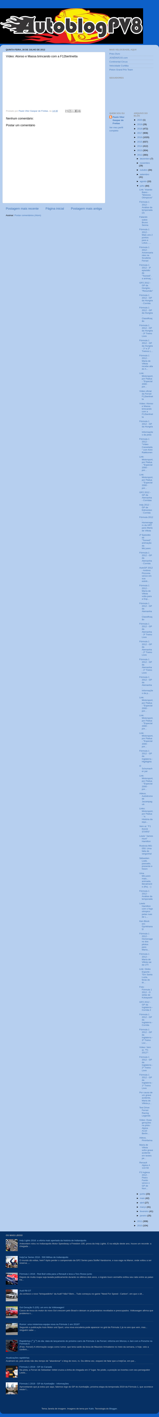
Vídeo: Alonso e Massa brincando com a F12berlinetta (146, 410)
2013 (140, 150)
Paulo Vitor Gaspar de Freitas (118, 120)
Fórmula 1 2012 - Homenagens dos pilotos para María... (146, 941)
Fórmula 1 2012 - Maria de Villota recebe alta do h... (146, 362)
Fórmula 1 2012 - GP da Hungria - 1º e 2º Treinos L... (146, 345)
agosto (143, 181)
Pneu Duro (114, 54)
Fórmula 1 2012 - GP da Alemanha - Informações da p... (146, 685)
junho (143, 1194)
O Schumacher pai (145, 768)
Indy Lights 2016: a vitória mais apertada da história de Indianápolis (52, 1240)
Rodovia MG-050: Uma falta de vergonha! (146, 850)
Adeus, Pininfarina (145, 1139)
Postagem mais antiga (86, 208)
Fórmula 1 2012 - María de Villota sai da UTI (145, 959)
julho (142, 186)
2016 (140, 137)
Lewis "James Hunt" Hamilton (146, 839)
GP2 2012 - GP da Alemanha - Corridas (145, 496)
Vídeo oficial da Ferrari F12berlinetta (146, 395)
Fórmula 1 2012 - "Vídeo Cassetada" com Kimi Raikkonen (146, 446)
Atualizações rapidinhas (17, 1358)
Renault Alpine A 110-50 (144, 1165)
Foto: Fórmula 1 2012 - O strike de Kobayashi (145, 992)
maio (142, 1198)
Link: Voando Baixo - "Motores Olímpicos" (146, 193)
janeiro (143, 1215)
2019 (140, 124)
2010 (140, 1225)
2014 (140, 146)
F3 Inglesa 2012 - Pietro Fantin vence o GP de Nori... (144, 1180)
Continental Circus (118, 61)
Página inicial (55, 208)
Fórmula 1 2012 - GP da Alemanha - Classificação (146, 611)
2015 (140, 142)
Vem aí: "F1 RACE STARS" (145, 829)
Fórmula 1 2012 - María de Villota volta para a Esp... (145, 592)
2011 (140, 1221)
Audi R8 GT (25, 1290)
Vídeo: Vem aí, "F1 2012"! (145, 1050)
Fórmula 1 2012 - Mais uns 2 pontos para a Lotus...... (146, 236)
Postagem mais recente (22, 208)
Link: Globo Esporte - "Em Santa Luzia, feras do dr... (145, 976)
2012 (140, 155)
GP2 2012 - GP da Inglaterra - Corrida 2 (146, 1006)
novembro (145, 163)
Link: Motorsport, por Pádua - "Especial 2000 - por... (146, 380)
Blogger (113, 1408)
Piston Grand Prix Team (121, 69)
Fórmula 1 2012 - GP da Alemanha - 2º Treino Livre (145, 648)
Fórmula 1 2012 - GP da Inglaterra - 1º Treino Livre (146, 1081)
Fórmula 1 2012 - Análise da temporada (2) (146, 207)
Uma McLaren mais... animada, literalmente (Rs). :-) (145, 880)
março (143, 1207)
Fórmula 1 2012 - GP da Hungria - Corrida (146, 299)
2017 (140, 133)
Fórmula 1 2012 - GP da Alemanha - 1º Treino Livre (145, 666)
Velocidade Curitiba (119, 65)
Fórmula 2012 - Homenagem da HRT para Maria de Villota (146, 524)
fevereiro (144, 1211)
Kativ (91, 1408)
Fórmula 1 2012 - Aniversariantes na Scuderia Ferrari (146, 254)
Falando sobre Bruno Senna (143, 221)
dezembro (145, 158)
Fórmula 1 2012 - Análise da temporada (146, 895)
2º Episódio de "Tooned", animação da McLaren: (145, 542)
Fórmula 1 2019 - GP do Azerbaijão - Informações (44, 1383)
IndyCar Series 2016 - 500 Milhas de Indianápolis (43, 1257)
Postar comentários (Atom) (28, 215)
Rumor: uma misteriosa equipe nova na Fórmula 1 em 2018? (49, 1324)
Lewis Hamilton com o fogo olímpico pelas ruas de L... (146, 910)
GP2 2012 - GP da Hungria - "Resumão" (146, 287)
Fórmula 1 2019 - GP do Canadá (35, 1367)
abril (142, 1202)
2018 (140, 128)
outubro (144, 170)
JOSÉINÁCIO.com (118, 58)
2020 (140, 120)
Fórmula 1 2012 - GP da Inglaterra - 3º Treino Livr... (146, 1036)
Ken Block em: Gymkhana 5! (146, 925)
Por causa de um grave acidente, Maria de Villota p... (146, 1098)
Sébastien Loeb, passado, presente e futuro (145, 863)
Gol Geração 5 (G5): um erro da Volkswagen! (41, 1307)
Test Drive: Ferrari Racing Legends (144, 1111)
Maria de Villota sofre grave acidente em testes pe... (146, 1152)
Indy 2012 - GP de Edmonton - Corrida (145, 509)
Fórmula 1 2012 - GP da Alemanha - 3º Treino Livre (145, 630)
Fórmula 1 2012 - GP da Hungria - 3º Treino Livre (146, 330)
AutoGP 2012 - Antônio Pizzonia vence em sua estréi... (146, 574)
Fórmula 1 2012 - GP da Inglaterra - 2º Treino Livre (146, 1064)
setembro (144, 174)
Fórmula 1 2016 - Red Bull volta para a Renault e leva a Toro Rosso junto (55, 1274)
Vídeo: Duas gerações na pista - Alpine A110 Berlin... (145, 1127)
